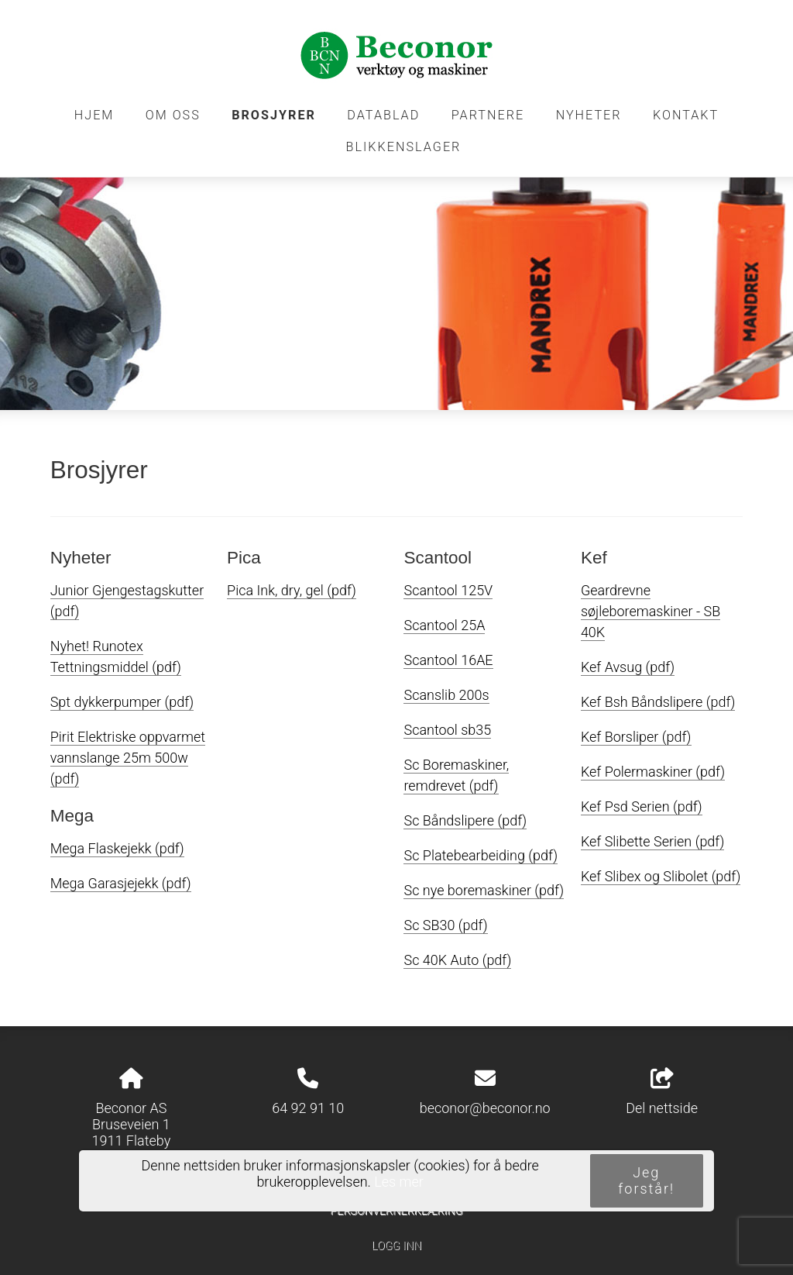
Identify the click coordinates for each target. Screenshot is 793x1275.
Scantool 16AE (448, 660)
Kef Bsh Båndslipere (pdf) (658, 702)
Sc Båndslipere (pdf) (465, 820)
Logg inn (396, 1246)
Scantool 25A (444, 625)
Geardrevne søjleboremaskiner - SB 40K (650, 611)
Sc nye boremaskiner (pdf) (483, 890)
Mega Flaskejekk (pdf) (117, 848)
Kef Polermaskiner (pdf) (653, 771)
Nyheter (589, 115)
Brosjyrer (274, 115)
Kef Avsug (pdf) (628, 667)
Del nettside (662, 1092)
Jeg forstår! (646, 1180)
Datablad (383, 115)
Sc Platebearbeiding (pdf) (480, 855)
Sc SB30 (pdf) (445, 925)
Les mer (399, 1181)
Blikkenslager (404, 147)
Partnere (488, 115)
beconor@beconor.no (485, 1108)
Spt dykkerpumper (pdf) (122, 702)
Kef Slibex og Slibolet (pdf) (660, 876)
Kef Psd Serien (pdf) (641, 806)
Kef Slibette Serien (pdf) (652, 841)
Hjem (94, 115)
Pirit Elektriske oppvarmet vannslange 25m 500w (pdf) (127, 758)
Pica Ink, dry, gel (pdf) (291, 590)
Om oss (173, 115)
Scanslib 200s (446, 695)
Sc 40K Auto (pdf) (457, 960)
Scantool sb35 (447, 730)
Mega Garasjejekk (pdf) (120, 883)
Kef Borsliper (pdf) (636, 737)
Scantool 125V (448, 590)
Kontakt (686, 115)
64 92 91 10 (308, 1108)
